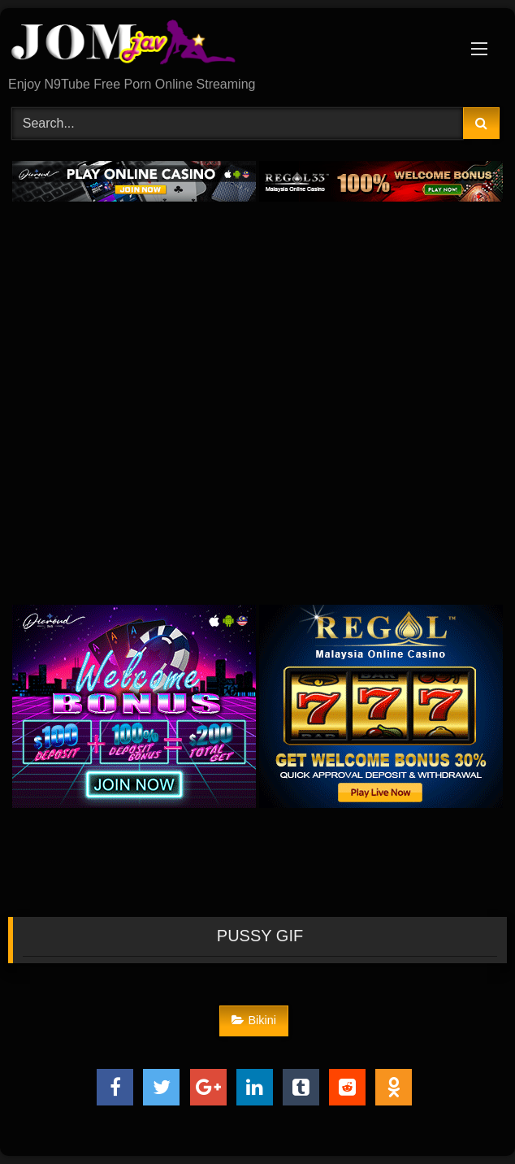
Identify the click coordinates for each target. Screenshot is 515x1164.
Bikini (253, 1020)
